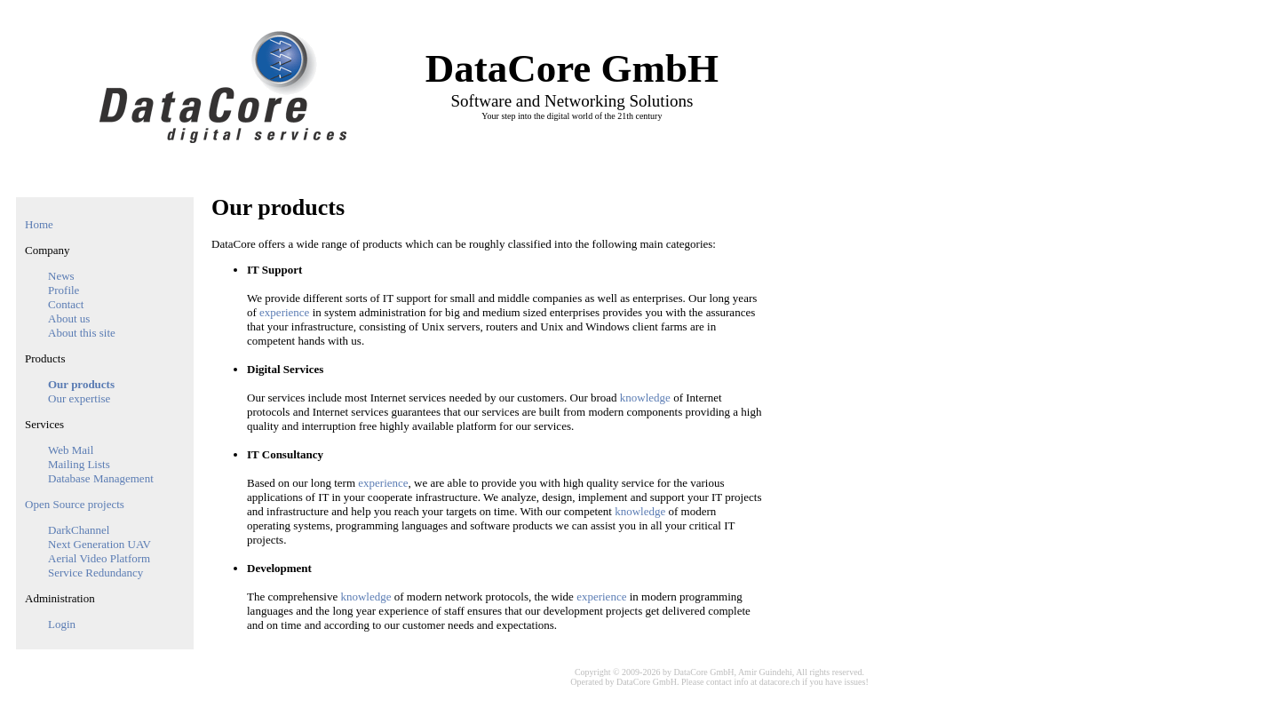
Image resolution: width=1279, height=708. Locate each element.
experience (284, 312)
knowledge (645, 397)
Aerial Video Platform (99, 558)
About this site (81, 332)
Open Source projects (74, 504)
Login (61, 624)
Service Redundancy (95, 572)
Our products (81, 384)
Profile (63, 290)
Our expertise (79, 398)
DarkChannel (78, 530)
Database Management (101, 478)
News (61, 275)
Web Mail (70, 450)
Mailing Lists (79, 464)
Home (39, 224)
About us (69, 318)
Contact (65, 304)
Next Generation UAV (99, 544)
